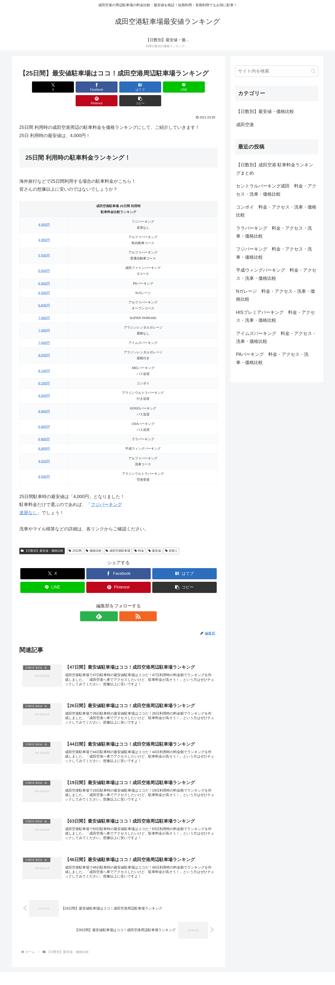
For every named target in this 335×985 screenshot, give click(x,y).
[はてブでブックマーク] (102, 87)
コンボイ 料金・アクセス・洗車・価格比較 (276, 211)
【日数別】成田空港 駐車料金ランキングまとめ (274, 168)
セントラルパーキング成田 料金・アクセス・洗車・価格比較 (276, 189)
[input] (276, 71)
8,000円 (44, 341)
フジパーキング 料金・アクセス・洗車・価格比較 (274, 253)
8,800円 (44, 398)
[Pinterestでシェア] (168, 87)
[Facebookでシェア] (68, 87)
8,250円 (44, 369)
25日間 (75, 537)
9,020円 (44, 447)
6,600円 (44, 291)
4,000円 (44, 211)
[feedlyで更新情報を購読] (113, 603)
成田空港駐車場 (118, 537)
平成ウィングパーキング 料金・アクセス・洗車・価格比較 (276, 274)
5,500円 (44, 242)
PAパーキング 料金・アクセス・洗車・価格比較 (272, 358)
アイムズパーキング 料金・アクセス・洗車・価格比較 (276, 337)
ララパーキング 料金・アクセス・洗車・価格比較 (274, 232)
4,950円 (44, 226)
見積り (171, 537)
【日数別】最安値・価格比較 (42, 537)
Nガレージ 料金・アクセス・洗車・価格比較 (275, 295)
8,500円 (44, 382)
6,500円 (44, 279)
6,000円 (44, 270)
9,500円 (44, 463)
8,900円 (44, 435)
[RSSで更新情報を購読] (124, 603)
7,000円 (44, 304)
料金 (139, 537)
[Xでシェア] (35, 87)
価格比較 (93, 537)
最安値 (154, 537)
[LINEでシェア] (135, 87)
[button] (201, 87)
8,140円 (44, 357)
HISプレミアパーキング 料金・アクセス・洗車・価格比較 (275, 316)
